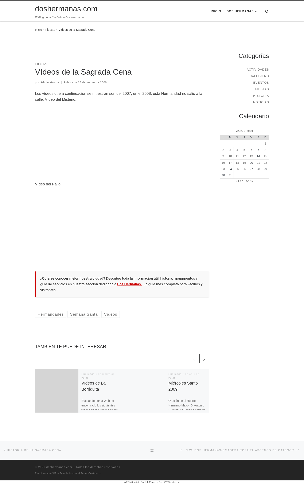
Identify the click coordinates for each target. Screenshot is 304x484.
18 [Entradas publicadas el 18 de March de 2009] (237, 162)
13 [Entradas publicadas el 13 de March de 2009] (251, 156)
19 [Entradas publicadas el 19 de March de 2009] (244, 162)
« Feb (239, 181)
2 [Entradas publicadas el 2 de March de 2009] (223, 150)
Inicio (38, 29)
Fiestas (50, 29)
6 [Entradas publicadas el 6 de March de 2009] (251, 150)
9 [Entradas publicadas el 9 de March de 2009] (223, 156)
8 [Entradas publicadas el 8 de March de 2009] (265, 150)
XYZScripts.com (172, 482)
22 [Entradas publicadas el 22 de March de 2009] (265, 162)
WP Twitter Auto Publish (136, 482)
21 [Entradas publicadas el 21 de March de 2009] (258, 162)
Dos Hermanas (129, 284)
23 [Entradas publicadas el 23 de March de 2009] (223, 169)
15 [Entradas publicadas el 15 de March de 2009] (265, 156)
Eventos (261, 82)
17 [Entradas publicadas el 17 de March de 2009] (230, 162)
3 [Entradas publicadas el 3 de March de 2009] (230, 150)
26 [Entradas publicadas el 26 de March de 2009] (244, 169)
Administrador (49, 82)
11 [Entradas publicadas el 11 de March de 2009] (237, 156)
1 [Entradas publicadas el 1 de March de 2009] (265, 143)
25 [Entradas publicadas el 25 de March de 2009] (237, 169)
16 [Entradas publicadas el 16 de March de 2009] (223, 162)
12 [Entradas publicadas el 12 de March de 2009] (244, 156)
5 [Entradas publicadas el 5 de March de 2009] (244, 150)
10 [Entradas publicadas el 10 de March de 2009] (230, 156)
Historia (261, 95)
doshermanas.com (59, 467)
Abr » (249, 181)
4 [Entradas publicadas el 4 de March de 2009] (237, 150)
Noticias (261, 102)
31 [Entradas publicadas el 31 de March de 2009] (230, 175)
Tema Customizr (91, 473)
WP (54, 473)
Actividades (258, 69)
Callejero (259, 76)
